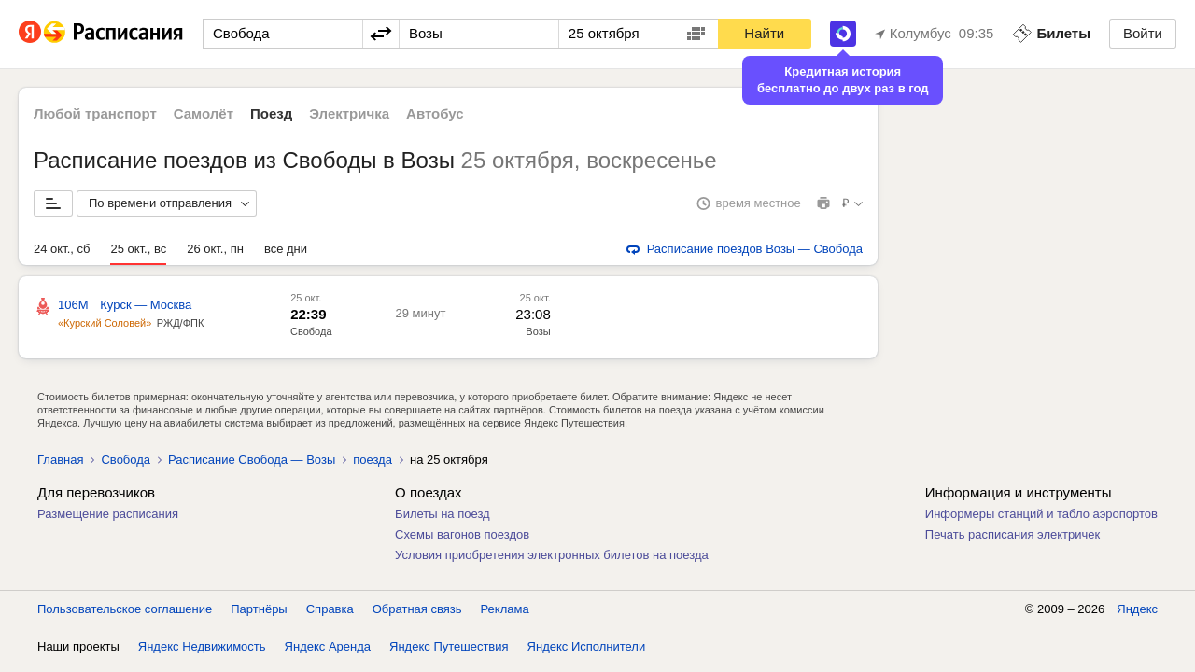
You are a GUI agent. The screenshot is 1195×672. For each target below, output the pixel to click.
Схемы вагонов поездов (462, 534)
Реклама (505, 609)
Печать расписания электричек (1012, 534)
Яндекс (1137, 609)
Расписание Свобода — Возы (251, 460)
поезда (372, 460)
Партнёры (259, 609)
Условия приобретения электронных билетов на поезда (552, 555)
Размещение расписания (107, 514)
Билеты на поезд (442, 514)
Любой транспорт (95, 113)
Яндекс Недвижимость (202, 646)
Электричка (349, 113)
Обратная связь (417, 609)
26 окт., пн (215, 249)
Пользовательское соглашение (124, 609)
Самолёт (203, 113)
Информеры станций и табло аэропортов (1041, 514)
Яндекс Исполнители (586, 646)
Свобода (311, 331)
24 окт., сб (62, 249)
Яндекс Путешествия (449, 646)
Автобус (435, 113)
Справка (330, 609)
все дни (285, 249)
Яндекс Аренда (328, 646)
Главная (60, 460)
